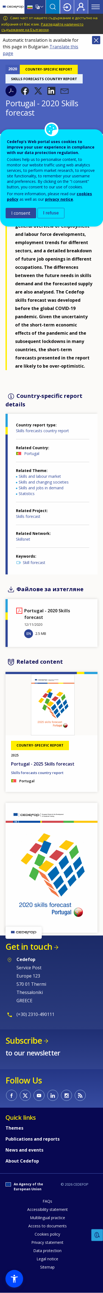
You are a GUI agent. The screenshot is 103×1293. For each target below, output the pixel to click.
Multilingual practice (47, 1217)
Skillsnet (23, 539)
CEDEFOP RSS (80, 1095)
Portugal (31, 453)
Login (67, 7)
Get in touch (28, 946)
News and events (24, 1150)
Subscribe (23, 1040)
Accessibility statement (47, 1209)
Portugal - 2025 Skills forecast (42, 764)
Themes (14, 1128)
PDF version (10, 90)
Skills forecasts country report (42, 430)
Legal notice (47, 1258)
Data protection (47, 1250)
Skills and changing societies (44, 482)
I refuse (51, 213)
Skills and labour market (40, 476)
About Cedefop (22, 1161)
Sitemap (47, 1267)
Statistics (27, 493)
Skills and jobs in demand (41, 487)
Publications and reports (32, 1139)
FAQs (47, 1201)
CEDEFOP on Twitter (25, 1095)
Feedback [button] (97, 1235)
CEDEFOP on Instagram (66, 1095)
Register (81, 7)
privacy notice (59, 199)
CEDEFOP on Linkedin (52, 1095)
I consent (20, 213)
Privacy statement (47, 1242)
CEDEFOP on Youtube (39, 1095)
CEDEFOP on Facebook (11, 1095)
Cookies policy (47, 1234)
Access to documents (47, 1225)
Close (96, 40)
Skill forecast (34, 562)
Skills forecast (28, 516)
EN (28, 633)
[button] (25, 90)
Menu (95, 7)
